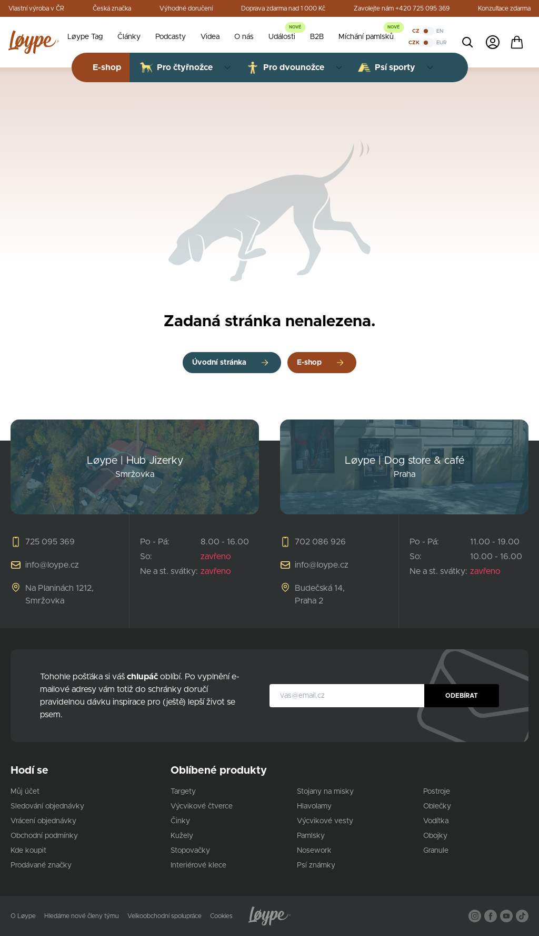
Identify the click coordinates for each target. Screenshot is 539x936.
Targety (183, 791)
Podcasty (170, 37)
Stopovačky (190, 850)
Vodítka (435, 821)
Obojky (435, 836)
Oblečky (437, 806)
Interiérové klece (198, 865)
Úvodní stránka (219, 362)
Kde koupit (28, 850)
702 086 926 (320, 542)
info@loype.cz (52, 565)
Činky (180, 821)
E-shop (309, 362)
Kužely (182, 836)
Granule (435, 850)
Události (281, 37)
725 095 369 (50, 542)
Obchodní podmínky (44, 836)
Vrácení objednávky (43, 821)
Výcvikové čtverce (202, 806)
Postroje (436, 791)
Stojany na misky (325, 791)
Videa (210, 37)
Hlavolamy (314, 806)
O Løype (23, 916)
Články (129, 37)
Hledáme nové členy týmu (81, 916)
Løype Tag (85, 37)
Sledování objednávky (47, 806)
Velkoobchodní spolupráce (164, 916)
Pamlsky (311, 836)
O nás (244, 37)
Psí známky (316, 865)
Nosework (314, 850)
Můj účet (25, 791)
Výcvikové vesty (325, 821)
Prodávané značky (41, 865)
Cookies (221, 916)
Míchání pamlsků (366, 37)
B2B (317, 37)
